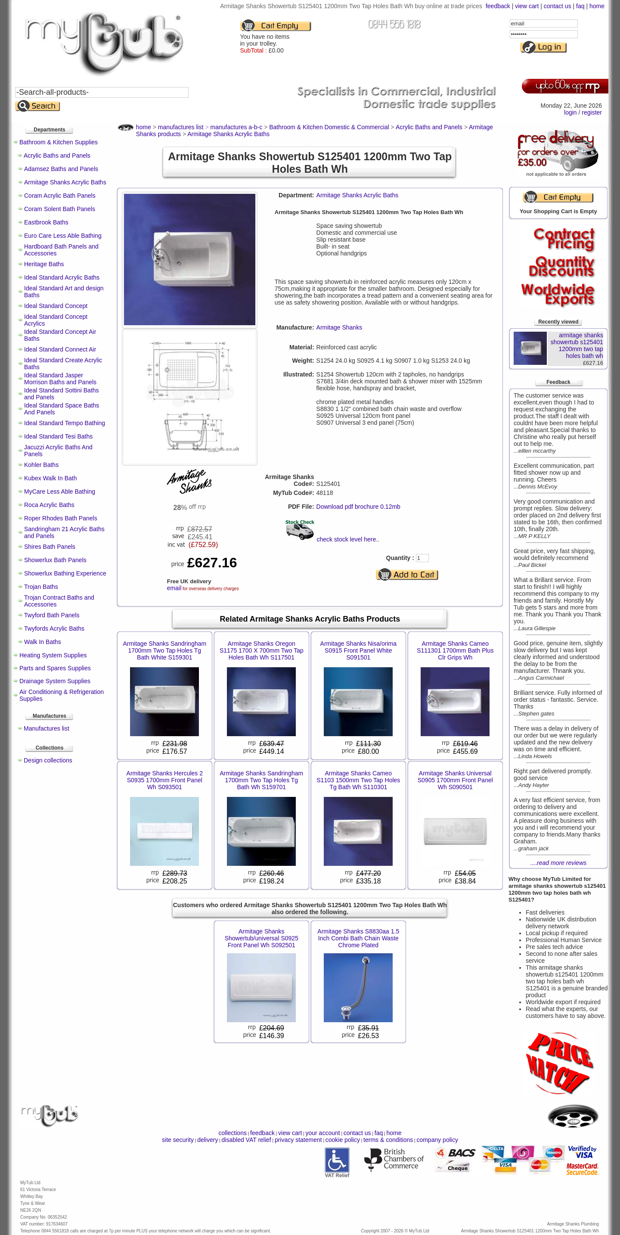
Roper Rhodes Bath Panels (60, 518)
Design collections (48, 760)
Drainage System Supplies (54, 681)
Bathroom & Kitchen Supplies (58, 142)
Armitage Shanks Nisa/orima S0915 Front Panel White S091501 (358, 650)
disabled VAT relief (246, 1139)
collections (233, 1132)
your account (322, 1132)
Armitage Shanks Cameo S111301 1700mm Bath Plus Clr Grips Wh (455, 650)
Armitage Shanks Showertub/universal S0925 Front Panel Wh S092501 (261, 938)
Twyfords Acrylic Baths (54, 628)
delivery (207, 1139)
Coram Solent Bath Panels (59, 208)
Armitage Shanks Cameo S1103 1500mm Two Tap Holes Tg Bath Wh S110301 (358, 780)
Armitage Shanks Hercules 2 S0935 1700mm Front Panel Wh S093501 (165, 780)
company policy (437, 1139)
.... (558, 862)
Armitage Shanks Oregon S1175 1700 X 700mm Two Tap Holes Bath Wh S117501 (262, 650)
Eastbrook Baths (46, 222)
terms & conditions (388, 1139)
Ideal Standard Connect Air (60, 349)
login (570, 112)
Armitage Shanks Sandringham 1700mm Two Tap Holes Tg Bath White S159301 (164, 650)
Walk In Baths (42, 641)
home (596, 6)
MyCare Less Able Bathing (59, 491)
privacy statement (298, 1139)
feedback (498, 6)
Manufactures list (46, 728)
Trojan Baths (41, 586)
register (592, 112)
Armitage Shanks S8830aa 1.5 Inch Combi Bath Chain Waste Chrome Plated (358, 938)
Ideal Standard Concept (55, 305)
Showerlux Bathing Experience (65, 573)
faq (580, 6)
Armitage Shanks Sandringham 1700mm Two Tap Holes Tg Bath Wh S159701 (261, 780)
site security (178, 1139)
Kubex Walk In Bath (50, 478)
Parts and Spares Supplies (55, 668)
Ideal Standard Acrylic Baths (61, 277)
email (174, 588)
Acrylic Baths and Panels (57, 155)
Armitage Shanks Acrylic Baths (65, 182)
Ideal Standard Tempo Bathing (64, 423)
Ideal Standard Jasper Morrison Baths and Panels (60, 379)
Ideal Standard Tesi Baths (58, 436)
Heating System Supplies (53, 655)
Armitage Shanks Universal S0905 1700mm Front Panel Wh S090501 (455, 780)
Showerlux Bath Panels (55, 560)
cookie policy (343, 1139)
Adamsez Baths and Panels (61, 168)
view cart (527, 6)
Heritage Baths (44, 264)
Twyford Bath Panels (51, 615)
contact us (557, 6)
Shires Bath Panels (49, 546)
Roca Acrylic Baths (49, 504)
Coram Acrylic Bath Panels (60, 195)
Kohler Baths (41, 464)
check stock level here (346, 539)
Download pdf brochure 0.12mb (358, 506)
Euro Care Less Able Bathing (63, 235)
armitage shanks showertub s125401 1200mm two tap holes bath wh (577, 345)
